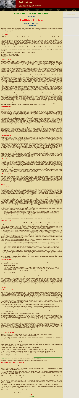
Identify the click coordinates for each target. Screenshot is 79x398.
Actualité (11, 10)
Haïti (18, 10)
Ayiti (18, 9)
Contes (44, 10)
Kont (44, 9)
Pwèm (66, 9)
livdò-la (73, 19)
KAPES (37, 9)
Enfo (12, 9)
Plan (74, 9)
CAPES (37, 10)
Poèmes (65, 10)
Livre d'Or (74, 18)
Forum (51, 10)
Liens (58, 10)
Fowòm (50, 9)
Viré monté (31, 396)
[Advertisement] (71, 28)
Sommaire (74, 10)
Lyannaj (58, 9)
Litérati (27, 9)
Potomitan (25, 2)
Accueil (3, 10)
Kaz (4, 9)
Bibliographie (27, 10)
